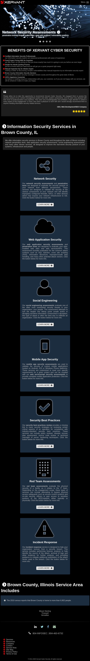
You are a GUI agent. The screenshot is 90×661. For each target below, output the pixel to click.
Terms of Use (11, 654)
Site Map (9, 650)
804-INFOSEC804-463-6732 (48, 633)
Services (9, 639)
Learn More (44, 205)
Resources (10, 642)
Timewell (45, 613)
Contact (9, 646)
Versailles (45, 615)
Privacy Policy (11, 652)
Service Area (11, 648)
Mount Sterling (45, 611)
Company (10, 644)
